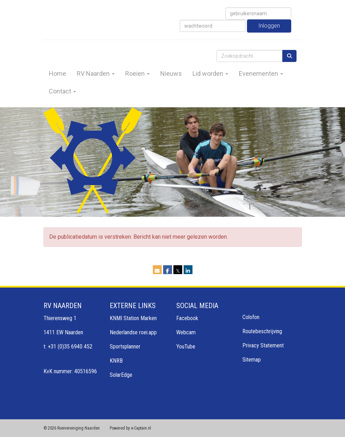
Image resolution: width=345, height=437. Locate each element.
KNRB (116, 360)
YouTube (185, 346)
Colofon (250, 317)
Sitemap (251, 359)
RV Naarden (96, 73)
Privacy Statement (263, 345)
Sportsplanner (125, 346)
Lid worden (210, 73)
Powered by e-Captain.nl (130, 428)
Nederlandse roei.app (133, 332)
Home (57, 73)
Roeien (137, 73)
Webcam (186, 332)
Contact (62, 91)
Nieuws (171, 73)
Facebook (187, 318)
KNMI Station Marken (133, 318)
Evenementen (261, 73)
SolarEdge (121, 374)
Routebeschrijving (262, 331)
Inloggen (269, 25)
